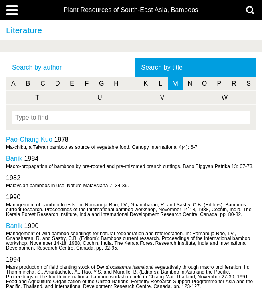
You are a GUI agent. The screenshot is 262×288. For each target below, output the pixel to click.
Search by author (37, 67)
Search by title (162, 67)
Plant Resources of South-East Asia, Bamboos (131, 10)
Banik (14, 158)
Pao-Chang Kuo (29, 139)
